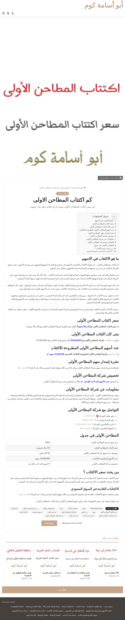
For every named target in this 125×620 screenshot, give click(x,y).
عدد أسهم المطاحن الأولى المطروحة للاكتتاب (96, 230)
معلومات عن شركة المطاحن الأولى (100, 239)
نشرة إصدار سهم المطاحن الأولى (101, 233)
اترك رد (62, 589)
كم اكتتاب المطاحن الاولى (68, 512)
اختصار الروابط (55, 615)
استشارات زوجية (68, 606)
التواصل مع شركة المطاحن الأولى (101, 242)
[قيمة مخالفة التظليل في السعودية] (18, 557)
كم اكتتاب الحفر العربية (51, 573)
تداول (61, 508)
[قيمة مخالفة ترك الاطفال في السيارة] (77, 557)
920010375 (89, 416)
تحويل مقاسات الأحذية (55, 611)
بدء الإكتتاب (109, 340)
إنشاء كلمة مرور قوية (33, 606)
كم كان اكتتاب (23, 512)
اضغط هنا (23, 368)
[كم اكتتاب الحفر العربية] (48, 557)
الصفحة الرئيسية (78, 188)
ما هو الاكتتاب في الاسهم (104, 220)
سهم (94, 512)
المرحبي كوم (31, 615)
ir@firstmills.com (83, 424)
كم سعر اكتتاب (51, 512)
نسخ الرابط (49, 523)
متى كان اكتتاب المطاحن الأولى (102, 227)
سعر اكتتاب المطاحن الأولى (103, 224)
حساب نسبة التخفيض (20, 611)
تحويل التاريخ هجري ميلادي (87, 615)
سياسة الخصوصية (17, 606)
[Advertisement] (62, 37)
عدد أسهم (112, 354)
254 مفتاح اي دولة (111, 573)
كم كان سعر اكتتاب (88, 516)
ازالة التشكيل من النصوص (74, 611)
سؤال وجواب (65, 188)
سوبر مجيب (108, 606)
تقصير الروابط (43, 615)
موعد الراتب (80, 606)
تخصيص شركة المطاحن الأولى (102, 236)
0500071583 (87, 420)
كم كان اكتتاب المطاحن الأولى (108, 516)
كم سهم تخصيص (37, 512)
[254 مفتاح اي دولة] (106, 557)
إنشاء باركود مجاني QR (51, 606)
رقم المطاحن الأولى (49, 508)
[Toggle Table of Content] (113, 216)
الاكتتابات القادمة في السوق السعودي (99, 251)
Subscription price (96, 508)
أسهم (83, 508)
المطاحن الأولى (72, 508)
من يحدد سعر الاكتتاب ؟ (103, 248)
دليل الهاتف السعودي (94, 606)
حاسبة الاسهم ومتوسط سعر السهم (99, 611)
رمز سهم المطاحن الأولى (30, 508)
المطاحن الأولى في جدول (104, 245)
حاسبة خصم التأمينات (37, 611)
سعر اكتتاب (14, 508)
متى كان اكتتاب (73, 516)
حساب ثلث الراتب (69, 615)
